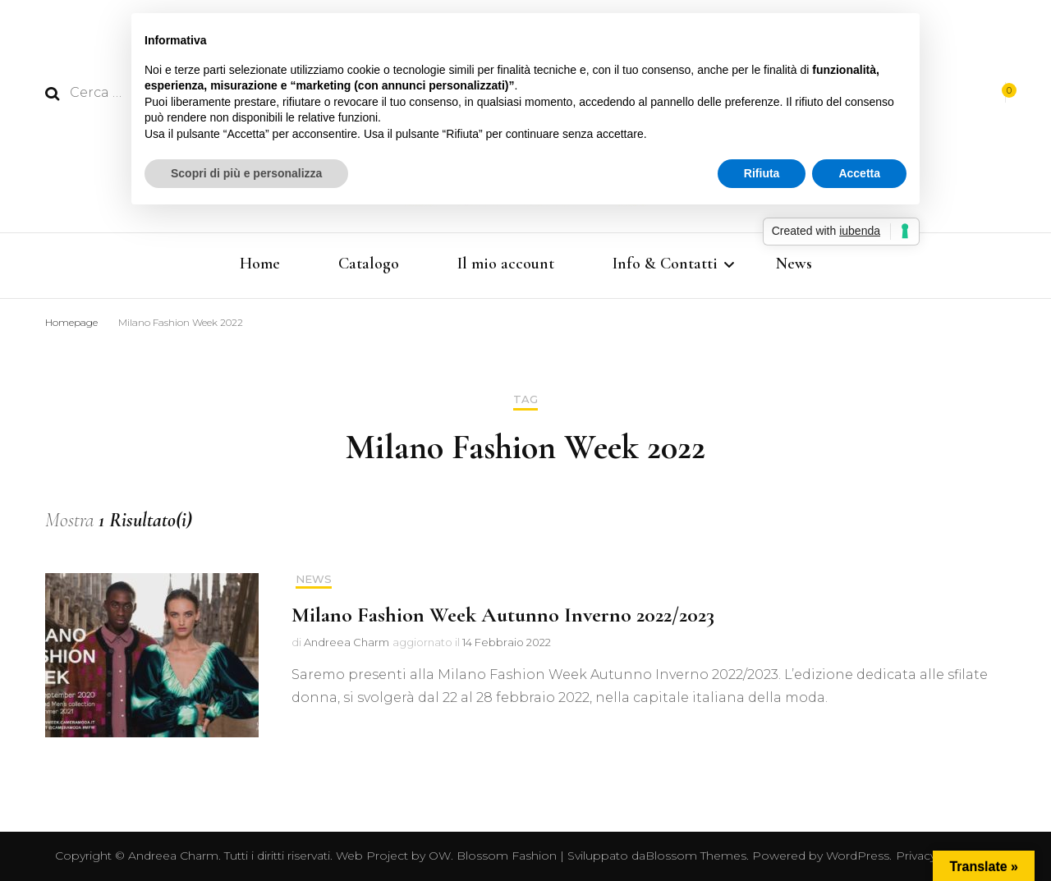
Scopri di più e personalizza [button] (246, 173)
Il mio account (505, 263)
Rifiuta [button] (762, 173)
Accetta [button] (859, 173)
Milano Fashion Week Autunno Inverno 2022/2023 (502, 614)
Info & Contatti (665, 263)
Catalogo (368, 263)
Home (260, 263)
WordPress (857, 855)
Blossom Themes (695, 855)
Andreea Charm (346, 642)
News (794, 263)
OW (440, 855)
